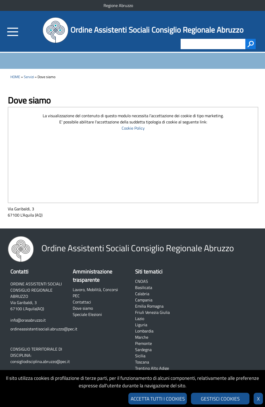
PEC (76, 296)
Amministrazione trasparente (92, 275)
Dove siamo (83, 308)
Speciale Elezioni (87, 314)
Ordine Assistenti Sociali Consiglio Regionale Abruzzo (157, 30)
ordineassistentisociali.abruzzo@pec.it (43, 329)
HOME (15, 77)
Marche (141, 337)
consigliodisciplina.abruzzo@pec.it (40, 361)
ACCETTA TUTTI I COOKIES (158, 398)
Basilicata (143, 287)
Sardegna (143, 349)
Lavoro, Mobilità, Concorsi (95, 289)
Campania (143, 300)
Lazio (139, 318)
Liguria (141, 325)
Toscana (142, 362)
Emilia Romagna (149, 306)
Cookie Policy (133, 128)
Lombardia (144, 331)
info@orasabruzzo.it (28, 320)
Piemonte (143, 343)
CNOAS (141, 281)
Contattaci (82, 302)
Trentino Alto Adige (152, 368)
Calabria (142, 294)
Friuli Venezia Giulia (152, 312)
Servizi (29, 77)
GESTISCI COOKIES (220, 398)
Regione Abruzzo (118, 5)
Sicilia (140, 356)
